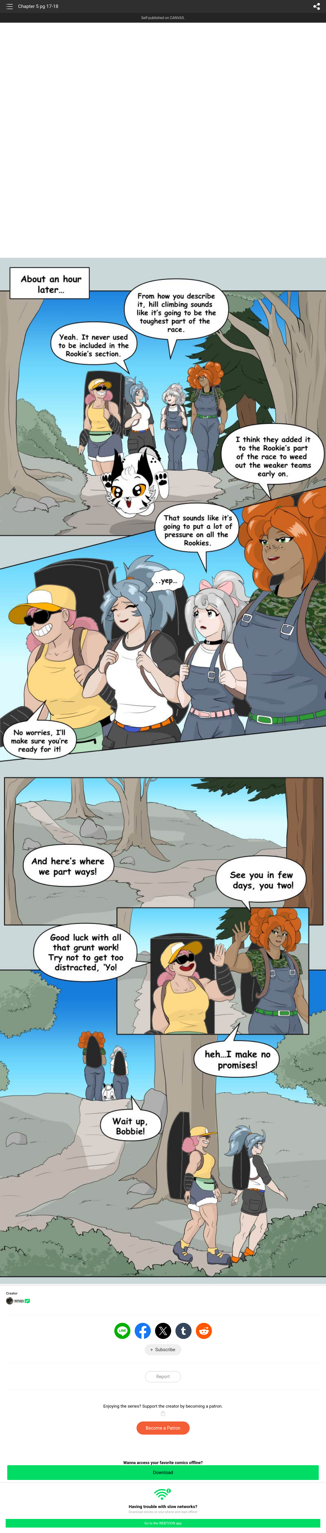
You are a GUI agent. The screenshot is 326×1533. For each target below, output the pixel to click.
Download (163, 1472)
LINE (122, 1331)
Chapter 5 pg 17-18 (38, 6)
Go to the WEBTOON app (163, 1523)
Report (163, 1376)
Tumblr (183, 1331)
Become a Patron (163, 1428)
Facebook (143, 1331)
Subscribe (165, 1349)
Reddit (204, 1331)
